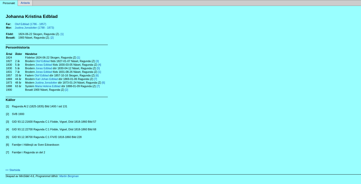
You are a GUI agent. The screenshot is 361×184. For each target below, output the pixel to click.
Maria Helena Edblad (48, 86)
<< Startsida (12, 169)
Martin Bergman (69, 176)
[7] (95, 78)
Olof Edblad (43, 61)
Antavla (25, 3)
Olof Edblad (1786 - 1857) (30, 24)
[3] (97, 61)
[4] (99, 64)
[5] (98, 68)
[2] (52, 37)
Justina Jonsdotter (46, 82)
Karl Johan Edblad (47, 78)
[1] (62, 34)
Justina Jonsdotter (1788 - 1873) (34, 27)
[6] (97, 75)
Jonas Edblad (44, 64)
